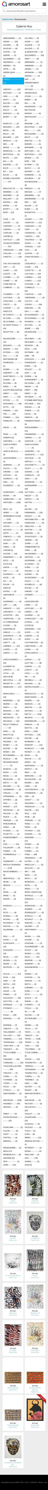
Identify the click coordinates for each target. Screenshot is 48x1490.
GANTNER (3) (11, 441)
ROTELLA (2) (33, 916)
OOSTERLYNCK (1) (34, 789)
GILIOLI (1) (10, 468)
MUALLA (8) (10, 759)
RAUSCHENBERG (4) (13, 873)
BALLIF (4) (10, 110)
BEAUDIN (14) (11, 127)
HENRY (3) (10, 512)
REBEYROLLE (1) (11, 878)
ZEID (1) (11, 1161)
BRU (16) (30, 202)
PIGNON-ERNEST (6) (13, 839)
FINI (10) (9, 414)
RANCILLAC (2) (34, 865)
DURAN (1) (9, 380)
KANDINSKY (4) (12, 557)
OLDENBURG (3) (12, 789)
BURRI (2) (31, 209)
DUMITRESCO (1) (13, 376)
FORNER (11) (11, 417)
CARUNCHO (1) (33, 233)
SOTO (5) (33, 994)
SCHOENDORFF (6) (34, 946)
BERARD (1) (33, 144)
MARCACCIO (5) (34, 694)
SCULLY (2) (31, 950)
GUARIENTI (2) (11, 485)
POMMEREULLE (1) (12, 856)
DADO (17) (7, 311)
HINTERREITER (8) (34, 519)
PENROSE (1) (32, 820)
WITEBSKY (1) (33, 1148)
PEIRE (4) (30, 817)
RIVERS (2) (9, 899)
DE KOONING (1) (34, 318)
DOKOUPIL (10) (35, 359)
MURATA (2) (10, 769)
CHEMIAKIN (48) (12, 250)
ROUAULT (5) (33, 919)
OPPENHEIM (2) (33, 793)
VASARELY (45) (11, 1103)
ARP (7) (30, 79)
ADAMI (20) (10, 41)
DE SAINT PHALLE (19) (12, 326)
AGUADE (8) (10, 45)
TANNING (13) (12, 1039)
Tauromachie (35, 1425)
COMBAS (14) (33, 277)
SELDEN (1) (10, 960)
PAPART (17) (10, 806)
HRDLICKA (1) (33, 526)
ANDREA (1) (9, 65)
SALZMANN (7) (12, 929)
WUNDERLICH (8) (12, 1154)
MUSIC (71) (10, 772)
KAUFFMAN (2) (33, 560)
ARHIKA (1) (32, 76)
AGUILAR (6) (10, 48)
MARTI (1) (10, 707)
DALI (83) (32, 311)
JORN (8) (30, 550)
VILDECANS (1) (13, 1127)
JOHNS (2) (31, 543)
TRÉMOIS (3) (34, 1066)
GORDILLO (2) (32, 475)
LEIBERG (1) (32, 636)
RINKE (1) (9, 895)
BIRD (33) (30, 161)
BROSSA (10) (10, 202)
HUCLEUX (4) (13, 530)
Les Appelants (35, 1238)
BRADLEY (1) (32, 188)
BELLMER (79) (10, 137)
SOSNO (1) (9, 994)
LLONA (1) (31, 649)
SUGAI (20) (9, 1015)
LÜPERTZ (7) (11, 670)
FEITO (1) (8, 407)
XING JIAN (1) (32, 1154)
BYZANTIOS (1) (34, 214)
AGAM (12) (32, 41)
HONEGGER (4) (34, 523)
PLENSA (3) (32, 844)
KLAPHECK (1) (12, 574)
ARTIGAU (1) (12, 93)
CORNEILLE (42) (33, 289)
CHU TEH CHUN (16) (11, 263)
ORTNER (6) (10, 800)
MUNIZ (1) (30, 762)
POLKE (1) (31, 847)
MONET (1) (10, 745)
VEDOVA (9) (10, 1107)
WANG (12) (33, 1137)
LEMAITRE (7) (12, 639)
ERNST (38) (31, 390)
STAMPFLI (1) (32, 1005)
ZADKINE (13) (9, 1158)
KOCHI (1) (32, 581)
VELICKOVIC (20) (33, 1108)
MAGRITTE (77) (11, 683)
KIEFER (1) (10, 567)
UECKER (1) (32, 1086)
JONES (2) (9, 547)
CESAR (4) (32, 243)
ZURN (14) (9, 1165)
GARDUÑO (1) (32, 451)
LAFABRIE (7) (34, 596)
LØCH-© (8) (8, 677)
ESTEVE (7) (10, 400)
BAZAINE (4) (32, 123)
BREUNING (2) (32, 195)
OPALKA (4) (10, 793)
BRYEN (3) (10, 205)
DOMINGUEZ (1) (34, 362)
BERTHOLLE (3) (11, 154)
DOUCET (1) (33, 369)
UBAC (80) (31, 1083)
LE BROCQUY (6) (34, 618)
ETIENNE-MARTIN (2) (33, 400)
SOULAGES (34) (12, 998)
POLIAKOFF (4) (11, 847)
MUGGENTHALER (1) (10, 763)
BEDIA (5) (9, 130)
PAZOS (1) (10, 817)
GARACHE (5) (33, 441)
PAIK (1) (10, 803)
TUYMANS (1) (10, 1080)
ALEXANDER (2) (11, 59)
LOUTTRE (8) (33, 663)
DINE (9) (29, 356)
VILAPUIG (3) (32, 1124)
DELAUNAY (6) (33, 338)
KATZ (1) (8, 560)
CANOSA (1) (11, 229)
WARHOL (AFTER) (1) (34, 1142)
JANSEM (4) (31, 540)
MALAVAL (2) (32, 683)
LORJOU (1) (32, 659)
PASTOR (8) (10, 813)
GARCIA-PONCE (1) (32, 446)
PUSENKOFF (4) (12, 861)
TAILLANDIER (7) (12, 1032)
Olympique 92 (35, 1313)
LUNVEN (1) (33, 666)
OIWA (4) (31, 786)
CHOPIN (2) (32, 253)
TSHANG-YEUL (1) (34, 1073)
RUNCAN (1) (32, 923)
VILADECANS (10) (34, 1119)
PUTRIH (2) (32, 861)
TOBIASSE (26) (11, 1059)
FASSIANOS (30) (12, 403)
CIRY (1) (9, 267)
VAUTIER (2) (33, 1103)
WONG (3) (33, 1151)
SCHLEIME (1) (33, 943)
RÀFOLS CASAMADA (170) (12, 866)
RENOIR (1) (12, 887)
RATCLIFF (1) (32, 868)
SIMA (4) (9, 981)
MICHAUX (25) (11, 721)
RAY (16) (30, 871)
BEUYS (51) (10, 158)
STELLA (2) (31, 1008)
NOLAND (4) (11, 786)
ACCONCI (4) (32, 38)
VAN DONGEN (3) (12, 1093)
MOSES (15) (9, 752)
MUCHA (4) (33, 759)
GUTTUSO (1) (33, 492)
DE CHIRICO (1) (12, 315)
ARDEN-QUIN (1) (12, 74)
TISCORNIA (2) (32, 1049)
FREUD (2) (9, 427)
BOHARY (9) (32, 171)
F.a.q (45, 1482)
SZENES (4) (31, 1025)
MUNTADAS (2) (34, 765)
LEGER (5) (32, 632)
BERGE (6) (11, 147)
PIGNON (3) (33, 834)
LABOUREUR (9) (12, 596)
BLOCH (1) (32, 168)
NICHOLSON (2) (33, 779)
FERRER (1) (32, 410)
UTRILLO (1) (11, 1090)
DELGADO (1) (11, 345)
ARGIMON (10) (33, 72)
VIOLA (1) (30, 1131)
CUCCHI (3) (31, 301)
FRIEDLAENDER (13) (34, 429)
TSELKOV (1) (10, 1073)
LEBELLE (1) (11, 632)
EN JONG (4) (10, 383)
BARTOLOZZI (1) (34, 118)
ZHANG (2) (32, 1161)
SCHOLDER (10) (12, 951)
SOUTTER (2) (10, 1001)
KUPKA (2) (9, 591)
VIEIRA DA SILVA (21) (12, 1119)
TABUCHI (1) (10, 1028)
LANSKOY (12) (11, 608)
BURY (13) (8, 212)
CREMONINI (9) (35, 297)
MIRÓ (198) (31, 731)
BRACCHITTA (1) (13, 188)
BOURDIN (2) (32, 178)
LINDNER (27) (11, 646)
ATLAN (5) (33, 96)
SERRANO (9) (32, 964)
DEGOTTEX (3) (11, 332)
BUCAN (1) (31, 205)
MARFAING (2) (11, 700)
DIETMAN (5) (32, 352)
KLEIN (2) (8, 577)
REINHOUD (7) (34, 882)
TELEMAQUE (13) (12, 1042)
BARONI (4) (33, 113)
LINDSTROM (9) (33, 646)
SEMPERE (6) (33, 960)
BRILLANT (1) (10, 199)
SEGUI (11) (32, 957)
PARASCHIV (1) (34, 806)
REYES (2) (31, 885)
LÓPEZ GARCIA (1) (34, 654)
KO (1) (7, 581)
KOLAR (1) (8, 584)
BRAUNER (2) (11, 195)
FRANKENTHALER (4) (34, 422)
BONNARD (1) (33, 175)
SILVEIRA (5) (32, 977)
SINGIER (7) (32, 981)
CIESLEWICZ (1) (34, 263)
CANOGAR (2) (33, 226)
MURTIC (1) (31, 769)
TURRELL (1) (32, 1076)
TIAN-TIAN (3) (11, 1046)
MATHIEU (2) (33, 711)
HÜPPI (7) (10, 533)
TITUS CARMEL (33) (12, 1054)
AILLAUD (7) (32, 48)
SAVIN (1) (10, 940)
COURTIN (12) (33, 294)
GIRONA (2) (32, 472)
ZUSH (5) (28, 1165)
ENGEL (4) (9, 386)
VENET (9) (10, 1114)
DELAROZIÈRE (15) (12, 340)
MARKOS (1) (32, 704)
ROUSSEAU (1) (11, 923)
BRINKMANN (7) (34, 199)
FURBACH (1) (8, 437)
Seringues (13, 1350)
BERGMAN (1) (33, 147)
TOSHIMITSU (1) (33, 1063)
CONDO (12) (33, 280)
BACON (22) (11, 103)
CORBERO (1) (11, 287)
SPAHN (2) (31, 1001)
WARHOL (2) (10, 1141)
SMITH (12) (9, 984)
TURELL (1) (10, 1076)
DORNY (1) (11, 369)
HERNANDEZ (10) (33, 512)
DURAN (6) (31, 376)
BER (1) (8, 144)
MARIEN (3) (32, 700)
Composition (35, 1350)
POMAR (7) (9, 851)
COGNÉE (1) (11, 277)
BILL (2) (8, 161)
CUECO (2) (9, 304)
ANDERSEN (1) (33, 62)
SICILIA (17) (12, 974)
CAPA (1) (31, 229)
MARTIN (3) (33, 707)
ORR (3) (29, 796)
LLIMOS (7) (10, 649)
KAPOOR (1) (32, 557)
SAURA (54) (32, 936)
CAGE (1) (8, 219)
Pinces (13, 1201)
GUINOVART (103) (13, 492)
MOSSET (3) (32, 752)
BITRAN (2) (32, 164)
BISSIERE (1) (10, 164)
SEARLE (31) (32, 953)
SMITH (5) (30, 984)
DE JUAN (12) (11, 318)
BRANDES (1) (10, 192)
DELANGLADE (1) (34, 333)
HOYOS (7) (12, 526)
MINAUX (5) (32, 724)
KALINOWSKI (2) (34, 554)
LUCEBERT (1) (9, 666)
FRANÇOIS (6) (11, 421)
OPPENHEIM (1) (12, 796)
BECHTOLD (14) (33, 127)
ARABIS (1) (31, 69)
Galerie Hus (7, 19)
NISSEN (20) (32, 783)
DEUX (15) (31, 349)
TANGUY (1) (31, 1035)
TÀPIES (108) (32, 1039)
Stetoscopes (13, 1313)
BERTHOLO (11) (33, 154)
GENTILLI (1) (33, 461)
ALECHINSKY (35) (34, 55)
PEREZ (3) (30, 827)
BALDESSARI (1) (33, 106)
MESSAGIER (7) (11, 717)
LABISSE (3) (31, 591)
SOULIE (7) (31, 998)
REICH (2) (31, 878)
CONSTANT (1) (9, 284)
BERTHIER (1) (32, 151)
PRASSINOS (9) (33, 858)
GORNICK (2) (10, 478)
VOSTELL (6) (10, 1137)
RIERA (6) (9, 892)
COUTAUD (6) (11, 297)
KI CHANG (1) (32, 564)
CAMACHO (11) (33, 222)
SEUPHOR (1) (11, 967)
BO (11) (8, 171)
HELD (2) (7, 509)
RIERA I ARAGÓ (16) (33, 892)
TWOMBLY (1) (32, 1080)
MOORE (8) (10, 748)
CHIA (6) (31, 250)
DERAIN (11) (10, 349)
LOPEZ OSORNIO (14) (12, 661)
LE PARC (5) (9, 625)
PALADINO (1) (33, 803)
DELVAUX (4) (31, 345)
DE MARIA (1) (32, 321)
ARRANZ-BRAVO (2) (32, 84)
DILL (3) (10, 356)
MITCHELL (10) (32, 735)
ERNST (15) (10, 393)
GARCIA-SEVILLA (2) (13, 453)
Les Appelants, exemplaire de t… (12, 1464)
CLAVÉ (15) (10, 270)
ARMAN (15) (12, 81)
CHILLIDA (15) (12, 253)
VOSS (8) (30, 1134)
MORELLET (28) (34, 748)
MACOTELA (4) (12, 680)
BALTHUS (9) (30, 110)
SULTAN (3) (32, 1015)
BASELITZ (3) (11, 123)
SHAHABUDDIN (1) (34, 969)
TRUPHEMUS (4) (34, 1069)
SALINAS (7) (32, 926)
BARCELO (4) (11, 113)
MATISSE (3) (10, 714)
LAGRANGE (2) (12, 601)
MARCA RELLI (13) (11, 695)
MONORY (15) (33, 745)
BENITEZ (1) (33, 140)
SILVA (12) (9, 977)
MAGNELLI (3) (33, 680)
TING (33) (32, 1046)
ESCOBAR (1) (33, 397)
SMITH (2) (8, 987)
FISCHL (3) (30, 414)
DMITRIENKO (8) (10, 359)
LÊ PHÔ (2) (29, 625)
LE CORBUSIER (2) (10, 622)
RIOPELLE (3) (33, 895)
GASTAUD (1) (33, 458)
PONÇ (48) (31, 854)
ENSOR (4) (31, 386)
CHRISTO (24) (12, 257)
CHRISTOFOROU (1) (34, 258)
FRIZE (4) (10, 434)
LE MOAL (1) (31, 622)
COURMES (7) (11, 294)
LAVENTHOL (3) (11, 618)
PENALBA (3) (10, 820)
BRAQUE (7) (33, 192)
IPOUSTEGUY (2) (33, 536)
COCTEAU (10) (33, 274)
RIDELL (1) (32, 889)
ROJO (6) (9, 912)
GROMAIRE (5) (33, 482)
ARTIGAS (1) (34, 89)
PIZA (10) (11, 844)
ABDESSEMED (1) (12, 38)
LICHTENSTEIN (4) (34, 642)
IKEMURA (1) (32, 533)
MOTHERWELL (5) (13, 755)
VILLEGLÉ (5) (33, 1127)
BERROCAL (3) (11, 151)
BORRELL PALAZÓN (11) (11, 180)
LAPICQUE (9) (33, 608)
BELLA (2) (8, 134)
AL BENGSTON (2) (34, 52)
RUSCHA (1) (11, 926)
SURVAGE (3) (11, 1018)
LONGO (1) (10, 653)
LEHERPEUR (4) (12, 636)
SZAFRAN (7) (10, 1025)
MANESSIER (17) (12, 687)
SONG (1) (32, 991)
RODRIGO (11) (35, 900)
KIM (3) (10, 571)
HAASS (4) (9, 495)
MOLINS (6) (31, 738)
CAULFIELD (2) (33, 240)
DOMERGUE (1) (13, 364)
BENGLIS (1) (10, 140)
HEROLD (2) (32, 516)
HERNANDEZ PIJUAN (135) (12, 517)
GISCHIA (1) (10, 475)
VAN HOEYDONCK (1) (34, 1095)
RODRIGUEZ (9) (33, 906)
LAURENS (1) (32, 615)
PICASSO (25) (32, 830)
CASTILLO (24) (11, 240)
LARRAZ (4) (31, 612)
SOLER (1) (9, 991)
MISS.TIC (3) (8, 735)
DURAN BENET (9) (34, 380)
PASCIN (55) (32, 810)
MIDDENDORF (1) (35, 721)
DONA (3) (30, 366)
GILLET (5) (33, 468)
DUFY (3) (30, 373)
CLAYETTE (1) (33, 270)
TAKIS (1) (32, 1032)
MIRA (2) (9, 731)
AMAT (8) (32, 59)
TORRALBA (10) (13, 1063)
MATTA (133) (33, 714)
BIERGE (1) (32, 158)
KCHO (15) (7, 564)
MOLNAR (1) (10, 741)
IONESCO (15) (12, 536)
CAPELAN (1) (11, 233)
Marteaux (35, 1201)
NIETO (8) (10, 783)
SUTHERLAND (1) (33, 1020)
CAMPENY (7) (11, 226)
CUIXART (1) (11, 308)
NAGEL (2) (10, 776)
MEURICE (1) (34, 717)
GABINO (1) (33, 437)
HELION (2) (31, 509)
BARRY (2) (10, 117)
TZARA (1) (10, 1083)
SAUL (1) (8, 936)
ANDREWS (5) (33, 65)
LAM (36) (10, 605)
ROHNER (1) (33, 909)
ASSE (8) (10, 96)
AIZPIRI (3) (9, 52)
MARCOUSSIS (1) (34, 697)
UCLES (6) (9, 1086)
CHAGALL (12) (32, 246)
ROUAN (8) (11, 919)
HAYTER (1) (34, 504)
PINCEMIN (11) (33, 839)
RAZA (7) (30, 875)
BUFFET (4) (10, 209)
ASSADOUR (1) (31, 93)
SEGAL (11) (10, 957)
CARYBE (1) (8, 236)
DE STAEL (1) (33, 325)
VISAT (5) (10, 1134)
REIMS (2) (9, 882)
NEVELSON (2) (11, 779)
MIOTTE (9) (31, 728)
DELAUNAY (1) (33, 342)
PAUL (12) (30, 813)
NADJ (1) (30, 772)
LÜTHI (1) (8, 673)
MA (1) (30, 677)
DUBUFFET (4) (10, 373)
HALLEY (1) (31, 495)
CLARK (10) (31, 267)
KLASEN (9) (31, 574)
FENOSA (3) (32, 407)
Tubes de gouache (13, 1388)
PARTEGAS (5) (11, 810)
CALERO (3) (10, 222)
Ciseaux (35, 1275)
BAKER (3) (9, 106)
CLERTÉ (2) (9, 274)
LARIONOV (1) (12, 612)
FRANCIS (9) (31, 417)
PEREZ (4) (9, 827)
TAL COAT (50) (11, 1035)
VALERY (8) (31, 1090)
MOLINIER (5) (11, 738)
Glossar (40, 1482)
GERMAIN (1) (11, 465)
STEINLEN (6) (11, 1010)
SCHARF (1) (32, 940)
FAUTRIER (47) (32, 403)
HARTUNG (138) (12, 502)
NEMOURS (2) (33, 776)
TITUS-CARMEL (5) (34, 1054)
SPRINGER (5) (12, 1005)
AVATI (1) (9, 100)
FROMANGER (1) (34, 434)
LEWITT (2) (9, 642)
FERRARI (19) (10, 410)
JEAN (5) (9, 543)
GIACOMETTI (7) (35, 465)
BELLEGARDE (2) (34, 134)
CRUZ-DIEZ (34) (12, 301)
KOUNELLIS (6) (33, 584)
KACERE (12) (10, 554)
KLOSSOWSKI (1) (34, 577)
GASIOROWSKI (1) (12, 459)
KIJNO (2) (32, 567)
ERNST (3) (30, 393)
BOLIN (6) (10, 175)
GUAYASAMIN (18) (34, 487)
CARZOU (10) (32, 236)
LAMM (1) (31, 605)
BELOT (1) (31, 137)
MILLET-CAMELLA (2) (10, 726)
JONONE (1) (8, 550)
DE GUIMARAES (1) (34, 315)
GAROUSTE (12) (34, 454)
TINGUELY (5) (10, 1049)
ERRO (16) (11, 397)
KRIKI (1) (7, 588)
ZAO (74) (31, 1158)
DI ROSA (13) (11, 352)
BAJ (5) (30, 103)
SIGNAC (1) (31, 974)
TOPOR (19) (32, 1059)
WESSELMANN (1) (12, 1148)
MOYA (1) (31, 755)
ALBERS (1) (9, 55)
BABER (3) (31, 100)
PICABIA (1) (11, 830)
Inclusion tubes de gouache (35, 1389)
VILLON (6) (10, 1131)
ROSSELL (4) (10, 916)
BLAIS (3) (11, 168)
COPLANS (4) (32, 284)
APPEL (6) (9, 69)
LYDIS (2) (31, 673)
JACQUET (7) (10, 540)
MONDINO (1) (32, 741)
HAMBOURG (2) (12, 499)
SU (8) (30, 1011)
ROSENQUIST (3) (34, 912)
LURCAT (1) (31, 670)
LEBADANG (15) (33, 629)
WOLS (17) (7, 1151)
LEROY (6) (31, 639)
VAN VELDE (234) (12, 1100)
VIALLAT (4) (32, 1114)
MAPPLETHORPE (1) (34, 688)
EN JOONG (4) (32, 383)
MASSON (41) (11, 711)
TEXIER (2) (32, 1042)
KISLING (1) (32, 571)
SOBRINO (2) (34, 987)
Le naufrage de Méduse (12, 1275)
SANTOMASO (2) (34, 931)
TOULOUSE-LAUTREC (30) (12, 1067)
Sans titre (13, 1238)
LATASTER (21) (11, 615)
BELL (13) (32, 130)
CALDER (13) (34, 219)
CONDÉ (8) (10, 280)
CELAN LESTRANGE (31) (11, 244)
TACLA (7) (31, 1028)
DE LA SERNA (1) (12, 321)
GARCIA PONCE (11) (10, 446)
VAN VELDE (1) (33, 1100)
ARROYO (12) (11, 89)
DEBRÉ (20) (32, 328)
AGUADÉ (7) (32, 45)
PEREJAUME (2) (9, 824)
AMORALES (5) (11, 62)
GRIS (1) (8, 482)
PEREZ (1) (32, 824)
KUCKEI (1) (31, 588)
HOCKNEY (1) (11, 523)
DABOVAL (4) (32, 308)
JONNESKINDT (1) (32, 547)
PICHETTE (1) (11, 834)
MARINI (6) (10, 704)
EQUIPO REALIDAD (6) (12, 390)
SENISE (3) (9, 964)
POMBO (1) (31, 851)
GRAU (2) (31, 478)
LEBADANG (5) (9, 629)
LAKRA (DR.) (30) (31, 601)
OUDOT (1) (32, 800)
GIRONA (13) (10, 472)
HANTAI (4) (32, 499)
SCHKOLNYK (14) (11, 945)
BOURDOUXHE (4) (34, 183)
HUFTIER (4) (33, 530)
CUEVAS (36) (33, 304)
